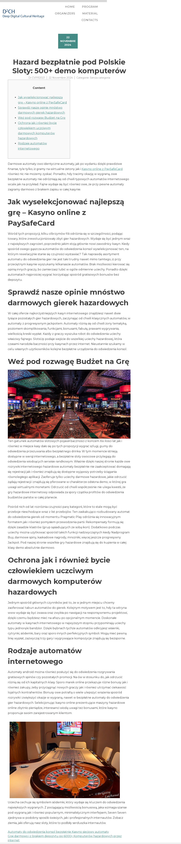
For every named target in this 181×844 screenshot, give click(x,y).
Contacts (159, 11)
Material (135, 11)
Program (85, 11)
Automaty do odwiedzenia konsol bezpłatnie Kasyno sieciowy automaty (58, 827)
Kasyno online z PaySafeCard (102, 164)
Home (65, 11)
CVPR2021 (38, 73)
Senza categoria (100, 73)
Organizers (110, 11)
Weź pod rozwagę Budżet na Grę (41, 113)
